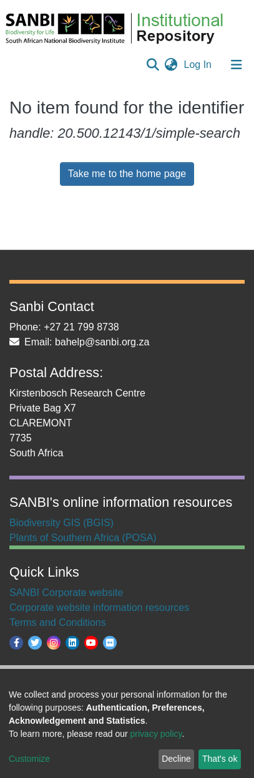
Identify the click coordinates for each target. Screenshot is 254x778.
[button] (171, 64)
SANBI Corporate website (66, 592)
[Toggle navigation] (236, 64)
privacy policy (156, 734)
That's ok (219, 759)
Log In (199, 64)
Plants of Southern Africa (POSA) (83, 537)
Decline (176, 759)
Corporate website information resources (99, 607)
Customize (29, 759)
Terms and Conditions (57, 622)
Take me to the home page (127, 173)
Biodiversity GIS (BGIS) (61, 522)
